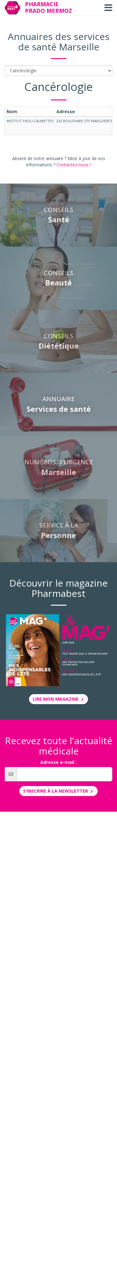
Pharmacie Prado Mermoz (48, 7)
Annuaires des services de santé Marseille (59, 41)
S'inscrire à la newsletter (58, 791)
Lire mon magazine (59, 699)
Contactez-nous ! (73, 165)
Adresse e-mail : (58, 762)
